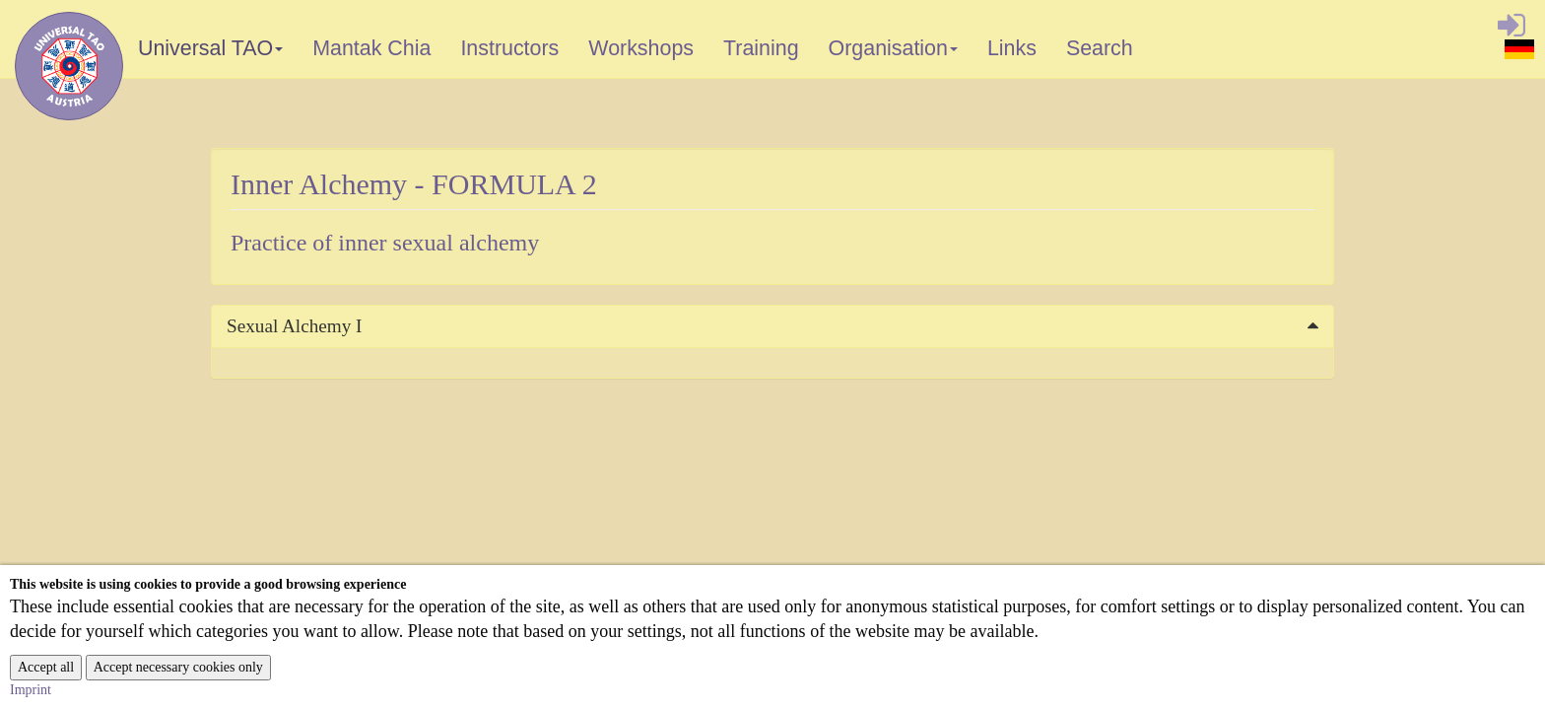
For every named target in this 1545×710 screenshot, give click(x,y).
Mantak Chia (371, 48)
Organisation (894, 52)
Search (1099, 48)
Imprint (30, 689)
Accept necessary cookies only (178, 667)
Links (1012, 48)
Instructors (509, 48)
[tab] (772, 326)
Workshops (641, 48)
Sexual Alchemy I (294, 326)
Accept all (46, 667)
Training (761, 48)
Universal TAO (211, 52)
